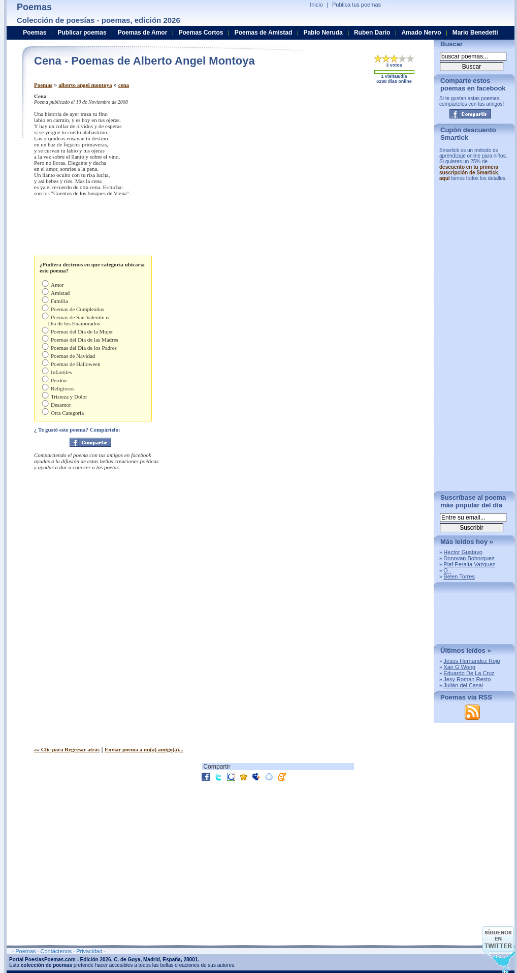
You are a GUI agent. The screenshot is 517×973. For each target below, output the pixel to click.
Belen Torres (459, 576)
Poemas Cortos (200, 32)
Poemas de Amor (143, 32)
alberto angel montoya (85, 85)
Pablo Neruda (322, 32)
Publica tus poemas (356, 5)
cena (123, 85)
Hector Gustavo (462, 552)
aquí (444, 178)
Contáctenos (56, 951)
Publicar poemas (82, 32)
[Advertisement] (321, 156)
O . (447, 570)
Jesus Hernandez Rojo (471, 661)
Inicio (316, 5)
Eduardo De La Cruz (468, 673)
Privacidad (89, 951)
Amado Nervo (421, 32)
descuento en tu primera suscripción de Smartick (468, 169)
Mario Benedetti (475, 32)
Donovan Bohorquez (468, 558)
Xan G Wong (459, 667)
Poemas (43, 85)
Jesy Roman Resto (467, 679)
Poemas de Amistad (264, 32)
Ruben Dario (372, 32)
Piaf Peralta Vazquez (469, 564)
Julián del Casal (463, 685)
